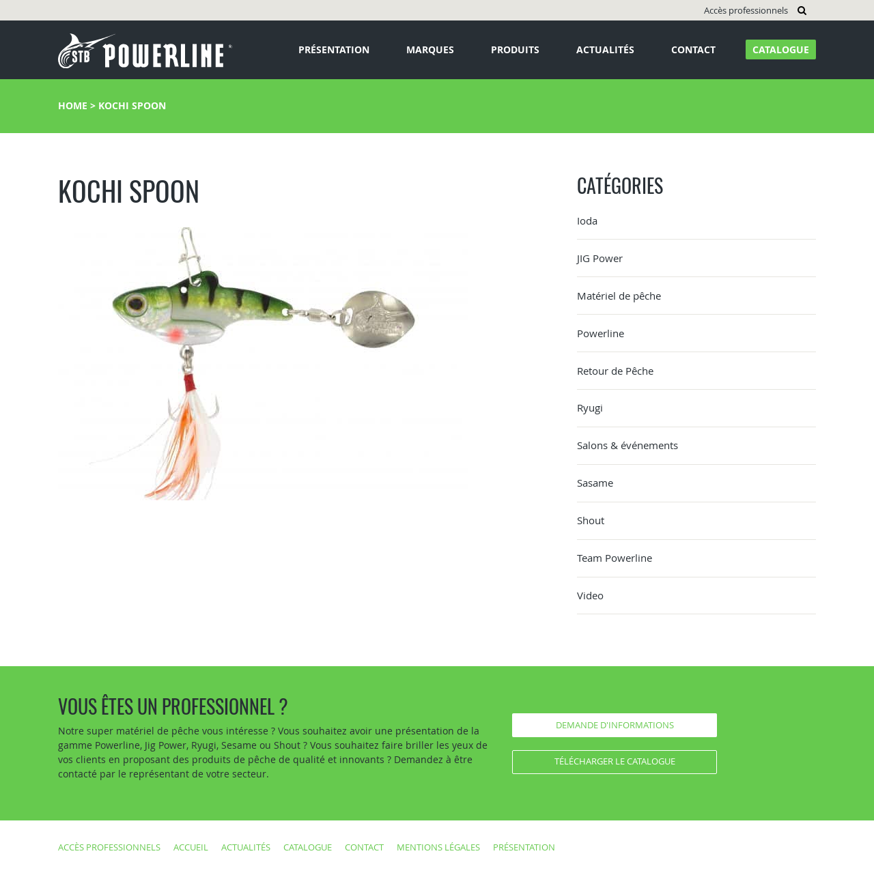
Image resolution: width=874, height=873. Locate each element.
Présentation (333, 49)
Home (72, 105)
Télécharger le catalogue (614, 761)
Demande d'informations (615, 725)
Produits (515, 49)
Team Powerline (614, 557)
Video (590, 595)
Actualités (605, 49)
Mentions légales (438, 847)
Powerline (600, 333)
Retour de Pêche (615, 370)
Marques (430, 49)
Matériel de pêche (619, 295)
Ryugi (590, 407)
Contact (693, 49)
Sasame (595, 482)
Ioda (587, 220)
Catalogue (780, 49)
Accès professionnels (746, 10)
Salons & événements (627, 445)
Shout (590, 520)
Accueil (190, 847)
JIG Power (600, 258)
